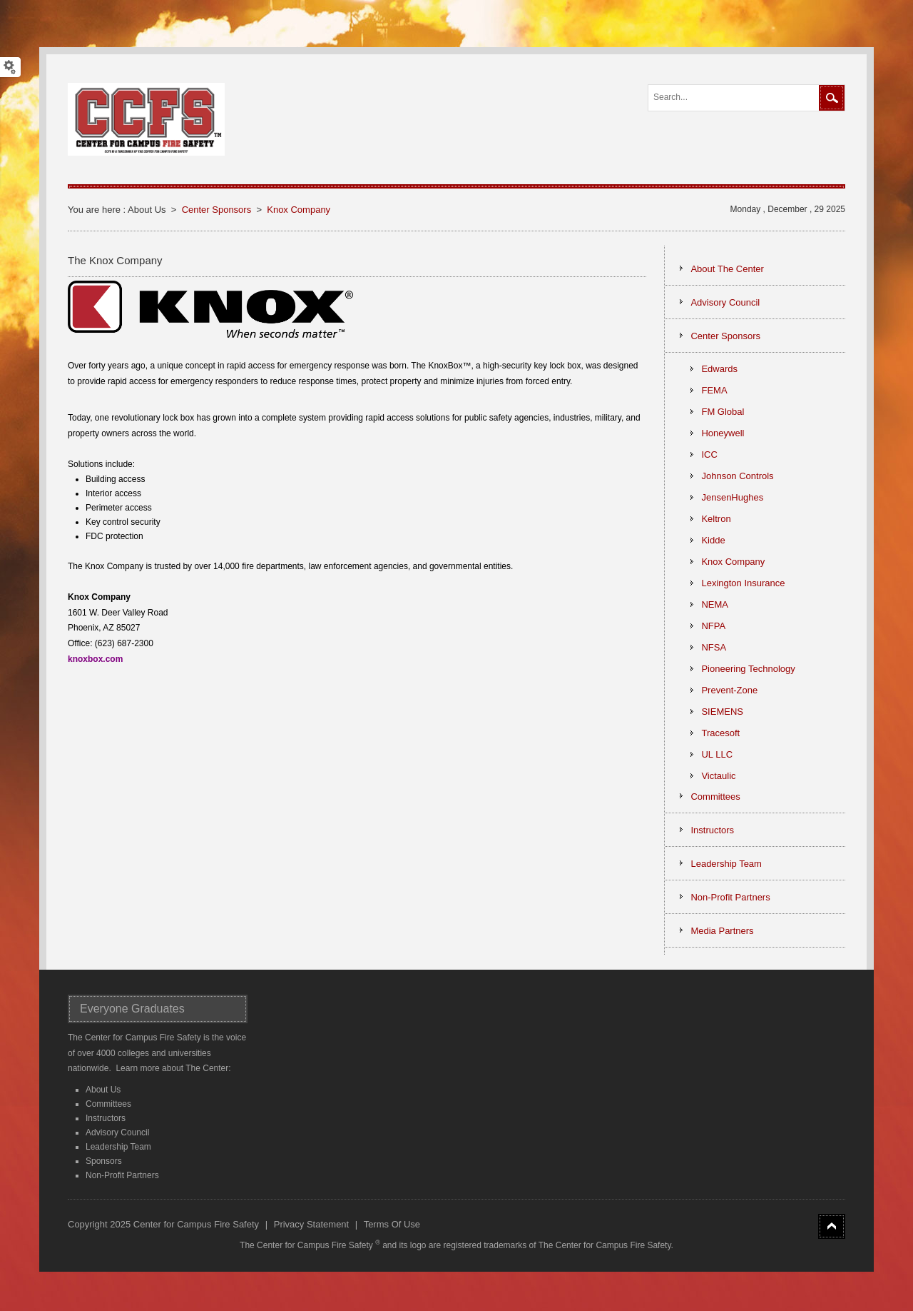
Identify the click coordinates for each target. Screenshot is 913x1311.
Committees (108, 1104)
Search (832, 98)
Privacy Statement (312, 1224)
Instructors (106, 1118)
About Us (103, 1090)
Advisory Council (117, 1132)
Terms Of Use (392, 1224)
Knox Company (298, 209)
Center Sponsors (217, 209)
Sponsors (104, 1161)
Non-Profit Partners (122, 1175)
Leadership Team (118, 1147)
